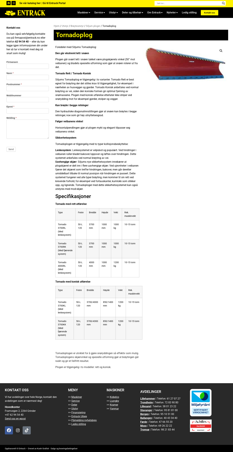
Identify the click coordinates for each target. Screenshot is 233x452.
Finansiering (78, 412)
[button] (221, 51)
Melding (11, 118)
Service (99, 13)
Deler (74, 404)
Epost (10, 106)
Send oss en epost (15, 418)
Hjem (57, 26)
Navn (10, 73)
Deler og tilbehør (132, 13)
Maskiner (84, 13)
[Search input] (188, 3)
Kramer (114, 404)
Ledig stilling (189, 12)
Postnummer (14, 84)
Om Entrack (155, 13)
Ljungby (114, 400)
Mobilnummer (13, 95)
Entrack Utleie (79, 416)
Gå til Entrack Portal (54, 3)
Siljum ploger (93, 26)
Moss (143, 425)
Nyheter (172, 13)
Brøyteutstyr (77, 26)
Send (11, 149)
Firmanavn (12, 62)
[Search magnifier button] (223, 3)
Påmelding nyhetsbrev (84, 420)
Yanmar (114, 408)
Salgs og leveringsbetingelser (64, 448)
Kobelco (114, 397)
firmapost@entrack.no (27, 37)
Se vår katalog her (30, 3)
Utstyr (113, 13)
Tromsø (144, 429)
